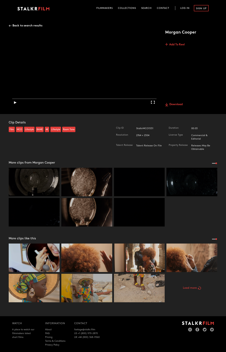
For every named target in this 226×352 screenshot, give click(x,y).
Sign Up (201, 8)
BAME (40, 129)
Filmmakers (104, 8)
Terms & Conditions (55, 341)
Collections (127, 8)
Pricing (48, 337)
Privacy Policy (52, 345)
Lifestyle (29, 129)
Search (146, 8)
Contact (163, 8)
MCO (19, 129)
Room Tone (69, 129)
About (48, 330)
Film (12, 129)
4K (47, 129)
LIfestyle (55, 129)
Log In (185, 8)
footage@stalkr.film (84, 330)
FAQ (47, 333)
